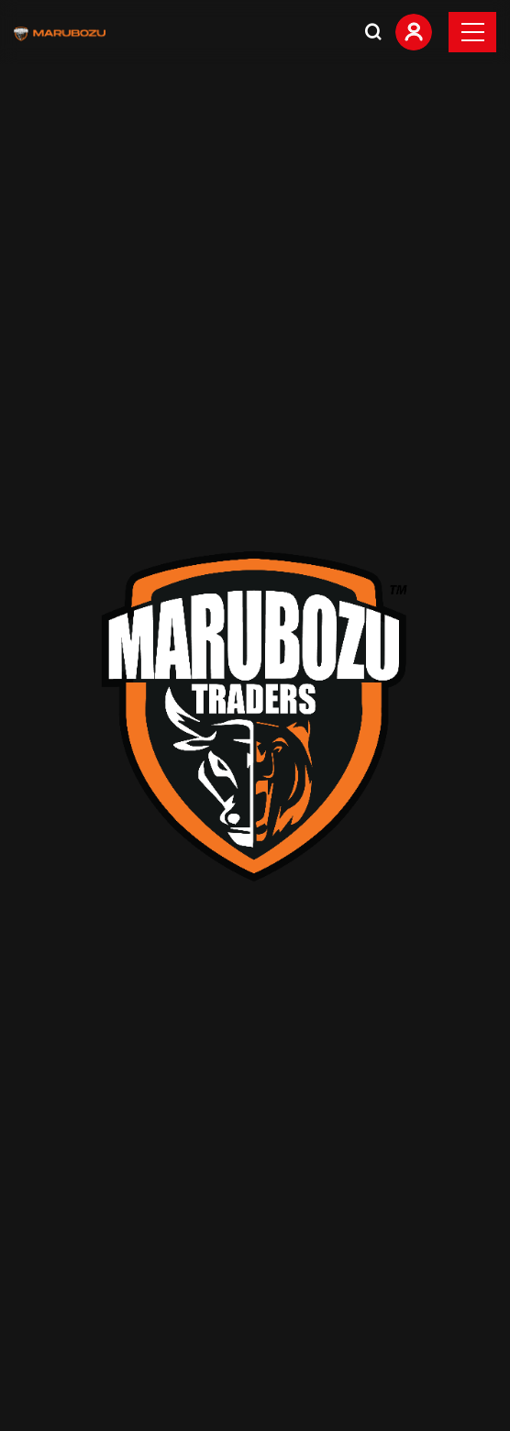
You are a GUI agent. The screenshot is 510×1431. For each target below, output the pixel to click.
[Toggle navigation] (472, 32)
